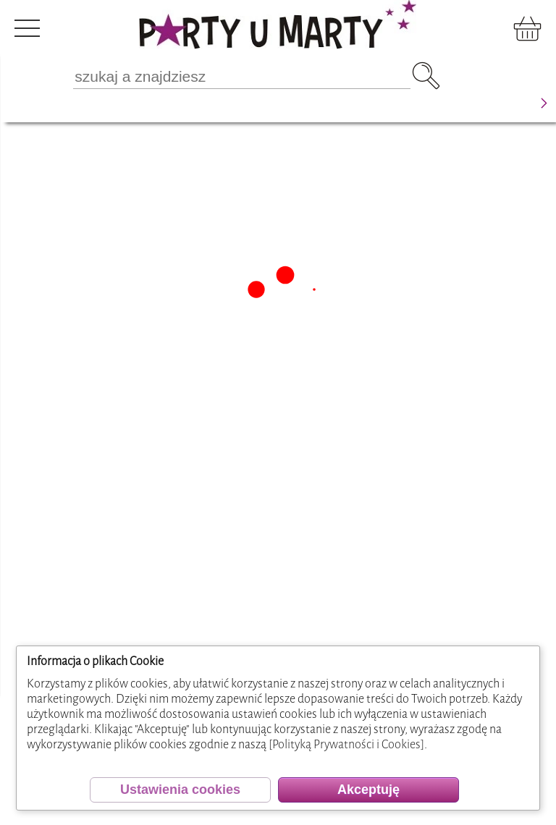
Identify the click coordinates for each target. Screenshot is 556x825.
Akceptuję (368, 789)
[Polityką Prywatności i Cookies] (346, 744)
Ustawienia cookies (180, 789)
